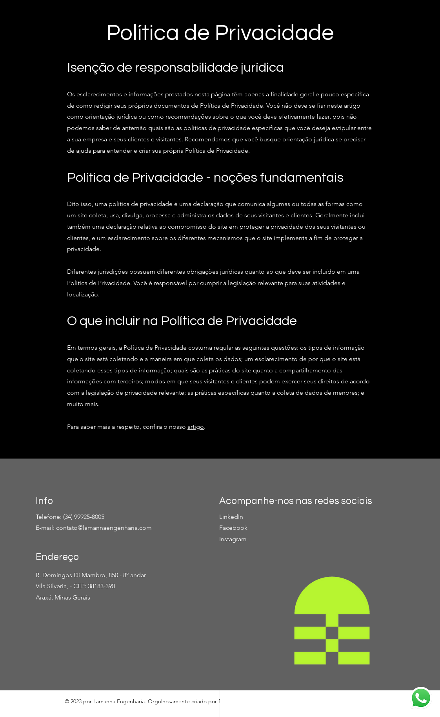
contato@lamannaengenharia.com (104, 527)
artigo (195, 426)
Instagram (233, 539)
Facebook (233, 527)
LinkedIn (231, 516)
